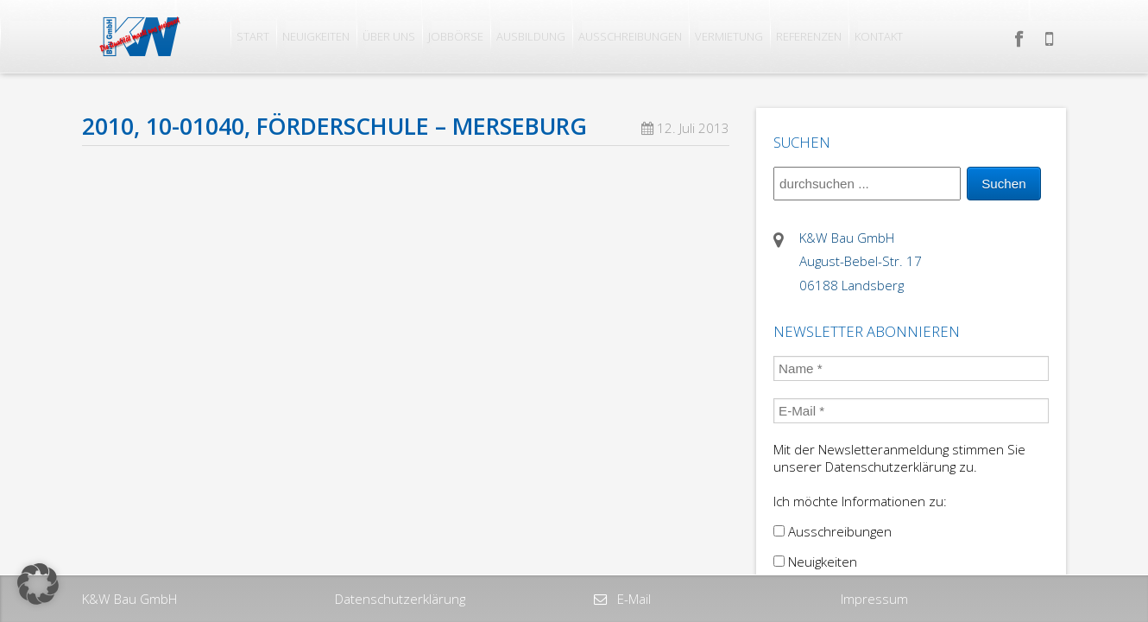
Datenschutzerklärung (400, 598)
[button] (38, 584)
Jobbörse (455, 36)
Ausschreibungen (630, 36)
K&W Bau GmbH (129, 598)
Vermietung (729, 36)
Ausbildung (530, 36)
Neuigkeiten (316, 36)
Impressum (874, 598)
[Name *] (911, 368)
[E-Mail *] (911, 410)
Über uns (389, 36)
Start (253, 36)
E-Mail (632, 598)
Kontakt (879, 36)
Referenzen (809, 36)
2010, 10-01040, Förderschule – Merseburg (334, 126)
